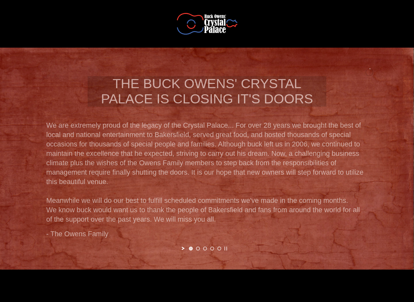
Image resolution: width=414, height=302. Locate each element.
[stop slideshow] (225, 248)
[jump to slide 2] (198, 248)
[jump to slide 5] (219, 248)
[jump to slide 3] (205, 248)
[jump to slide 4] (212, 248)
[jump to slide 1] (191, 248)
